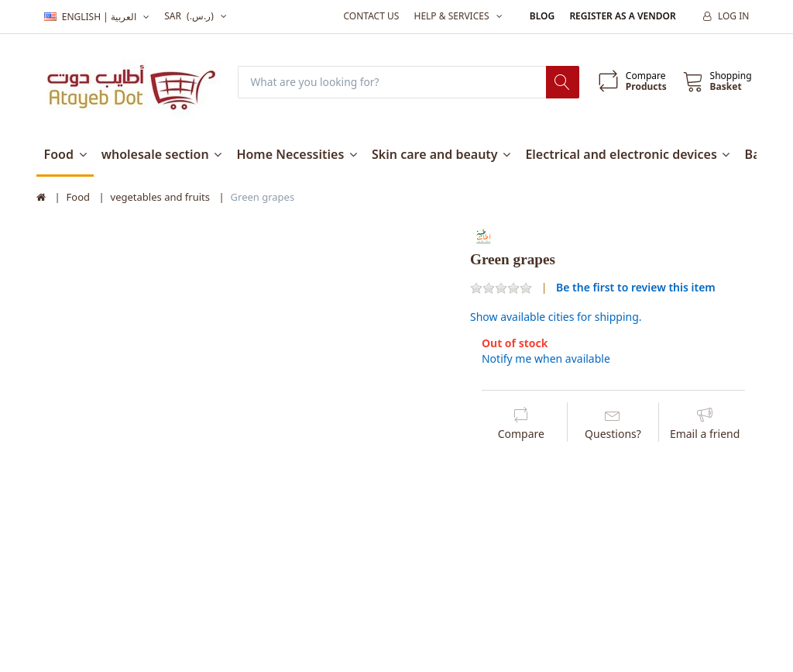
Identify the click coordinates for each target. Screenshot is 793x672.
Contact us (371, 15)
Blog (542, 15)
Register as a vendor (622, 15)
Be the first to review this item (636, 287)
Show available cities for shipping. (556, 317)
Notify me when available (546, 359)
